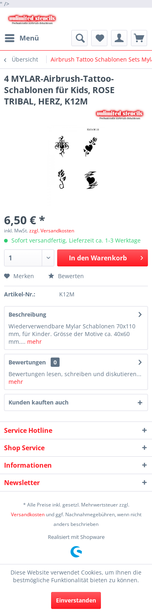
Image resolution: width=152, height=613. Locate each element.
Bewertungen (27, 362)
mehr (34, 341)
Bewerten (66, 276)
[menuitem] (21, 38)
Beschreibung (27, 314)
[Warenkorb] (139, 38)
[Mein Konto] (119, 38)
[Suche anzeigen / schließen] (79, 38)
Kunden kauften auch (39, 402)
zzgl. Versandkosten (51, 230)
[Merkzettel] (99, 38)
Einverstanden (76, 600)
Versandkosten (28, 514)
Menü (22, 37)
